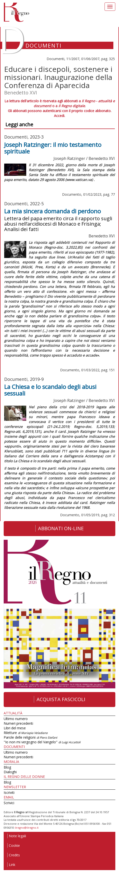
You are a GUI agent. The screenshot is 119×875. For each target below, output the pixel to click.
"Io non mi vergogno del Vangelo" (42, 742)
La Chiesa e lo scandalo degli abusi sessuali (50, 390)
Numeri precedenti (18, 723)
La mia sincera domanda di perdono (52, 211)
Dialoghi (10, 772)
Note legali (16, 836)
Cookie (13, 845)
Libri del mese (15, 728)
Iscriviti (9, 792)
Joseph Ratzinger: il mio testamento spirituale (52, 148)
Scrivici (9, 802)
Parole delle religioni (30, 737)
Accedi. (59, 115)
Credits (13, 855)
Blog (7, 767)
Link (11, 864)
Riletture (26, 732)
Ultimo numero (16, 718)
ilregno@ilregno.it (27, 827)
